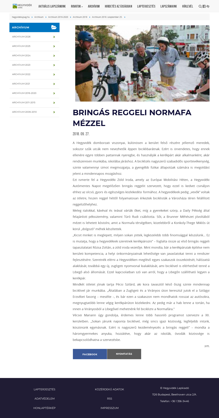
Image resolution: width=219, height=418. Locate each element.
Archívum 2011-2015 (23, 103)
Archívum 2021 (21, 84)
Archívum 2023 (21, 65)
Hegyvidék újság (24, 6)
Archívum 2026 (21, 37)
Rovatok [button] (77, 6)
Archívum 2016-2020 (58, 17)
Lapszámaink (168, 6)
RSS (109, 398)
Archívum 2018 (80, 17)
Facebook (89, 354)
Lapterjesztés (146, 6)
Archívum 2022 (21, 74)
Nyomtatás (124, 354)
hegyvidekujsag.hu (21, 17)
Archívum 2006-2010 (24, 112)
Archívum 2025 (21, 46)
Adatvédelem (45, 398)
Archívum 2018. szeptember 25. (107, 17)
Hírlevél (187, 6)
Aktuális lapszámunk (52, 6)
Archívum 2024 (21, 56)
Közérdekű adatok (109, 389)
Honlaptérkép (44, 408)
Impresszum (110, 408)
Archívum (94, 6)
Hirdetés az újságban (118, 6)
